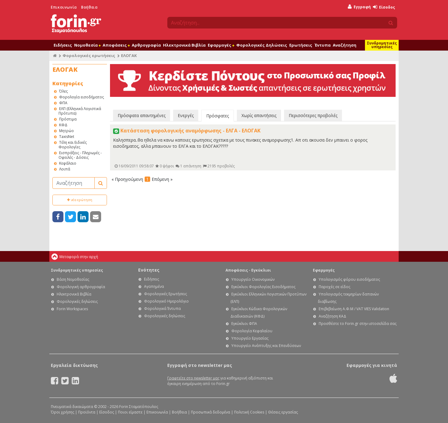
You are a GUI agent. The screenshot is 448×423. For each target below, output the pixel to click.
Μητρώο (66, 130)
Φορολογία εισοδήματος (81, 97)
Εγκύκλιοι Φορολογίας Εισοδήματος (263, 286)
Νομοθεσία (87, 45)
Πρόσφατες (217, 116)
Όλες (63, 91)
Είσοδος (384, 7)
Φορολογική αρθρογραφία (81, 286)
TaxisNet (66, 136)
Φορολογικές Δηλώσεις (261, 45)
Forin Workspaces (72, 308)
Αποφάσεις (116, 45)
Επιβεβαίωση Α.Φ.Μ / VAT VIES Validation (354, 308)
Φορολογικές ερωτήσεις (89, 55)
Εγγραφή (359, 7)
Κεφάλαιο (67, 163)
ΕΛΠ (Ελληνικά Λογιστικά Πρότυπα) (80, 111)
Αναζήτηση (344, 45)
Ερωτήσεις (300, 45)
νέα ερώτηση (79, 199)
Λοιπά (64, 169)
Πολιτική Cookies (249, 412)
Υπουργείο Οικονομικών (253, 279)
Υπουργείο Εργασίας (249, 338)
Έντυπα (322, 45)
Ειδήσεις (63, 45)
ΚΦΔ (63, 125)
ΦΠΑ (63, 102)
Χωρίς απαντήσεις (258, 115)
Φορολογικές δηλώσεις (77, 301)
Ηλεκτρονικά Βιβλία (184, 45)
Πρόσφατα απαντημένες (141, 115)
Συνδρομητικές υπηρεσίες (382, 44)
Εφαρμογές (221, 45)
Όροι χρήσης (62, 412)
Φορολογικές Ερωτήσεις (165, 293)
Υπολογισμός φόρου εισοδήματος (349, 279)
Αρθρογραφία (146, 45)
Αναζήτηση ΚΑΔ (332, 316)
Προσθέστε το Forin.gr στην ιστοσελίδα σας (358, 323)
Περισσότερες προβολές (313, 115)
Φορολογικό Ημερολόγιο (166, 301)
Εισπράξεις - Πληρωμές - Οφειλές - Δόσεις (80, 155)
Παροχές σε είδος (334, 286)
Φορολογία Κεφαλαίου (251, 330)
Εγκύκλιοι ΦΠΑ (244, 323)
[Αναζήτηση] (73, 183)
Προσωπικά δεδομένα (210, 412)
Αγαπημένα (154, 286)
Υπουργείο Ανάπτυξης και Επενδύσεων (266, 345)
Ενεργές (186, 115)
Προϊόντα (86, 412)
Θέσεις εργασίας (283, 412)
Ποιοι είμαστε (130, 412)
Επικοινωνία (64, 7)
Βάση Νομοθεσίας (73, 279)
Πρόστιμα (68, 119)
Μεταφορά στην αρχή (78, 256)
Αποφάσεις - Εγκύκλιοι (248, 270)
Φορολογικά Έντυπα (162, 308)
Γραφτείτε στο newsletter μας (193, 378)
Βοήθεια (89, 7)
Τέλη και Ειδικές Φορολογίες (73, 145)
